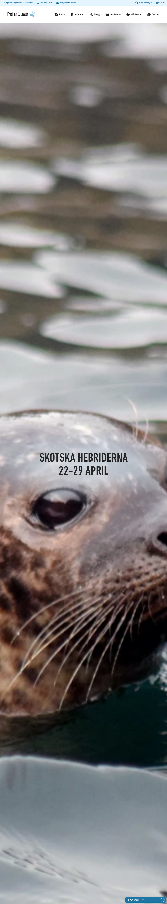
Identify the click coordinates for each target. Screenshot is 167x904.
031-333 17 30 (46, 2)
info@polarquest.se (68, 2)
